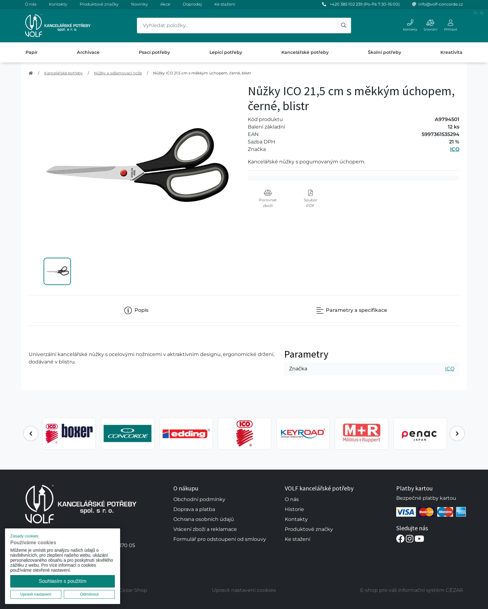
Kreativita (451, 52)
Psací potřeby (154, 52)
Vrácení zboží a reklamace (205, 529)
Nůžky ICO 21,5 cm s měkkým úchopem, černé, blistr (202, 73)
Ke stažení (224, 4)
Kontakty (58, 4)
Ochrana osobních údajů (203, 519)
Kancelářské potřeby (305, 52)
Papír (32, 52)
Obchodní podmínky (199, 499)
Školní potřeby (384, 52)
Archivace (88, 52)
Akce (165, 4)
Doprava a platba (194, 509)
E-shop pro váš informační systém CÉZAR (411, 590)
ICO (454, 149)
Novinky (139, 4)
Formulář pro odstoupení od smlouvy (219, 539)
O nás (30, 4)
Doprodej (192, 4)
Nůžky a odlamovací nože (118, 73)
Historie (294, 509)
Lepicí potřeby (225, 52)
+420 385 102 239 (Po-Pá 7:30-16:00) (365, 4)
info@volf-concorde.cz (440, 4)
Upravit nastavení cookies (244, 590)
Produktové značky (99, 4)
